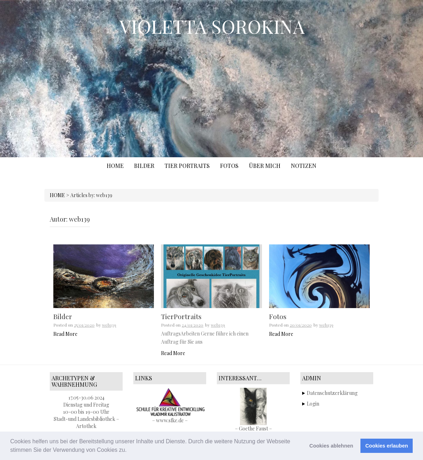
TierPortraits (181, 316)
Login (313, 403)
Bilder (62, 316)
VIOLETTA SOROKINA (212, 26)
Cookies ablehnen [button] (331, 446)
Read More (65, 334)
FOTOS (229, 165)
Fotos (278, 316)
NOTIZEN (303, 165)
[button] (129, 451)
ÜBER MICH (264, 165)
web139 (109, 325)
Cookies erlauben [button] (386, 446)
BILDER (144, 165)
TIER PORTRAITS (187, 165)
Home (115, 165)
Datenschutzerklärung (332, 393)
